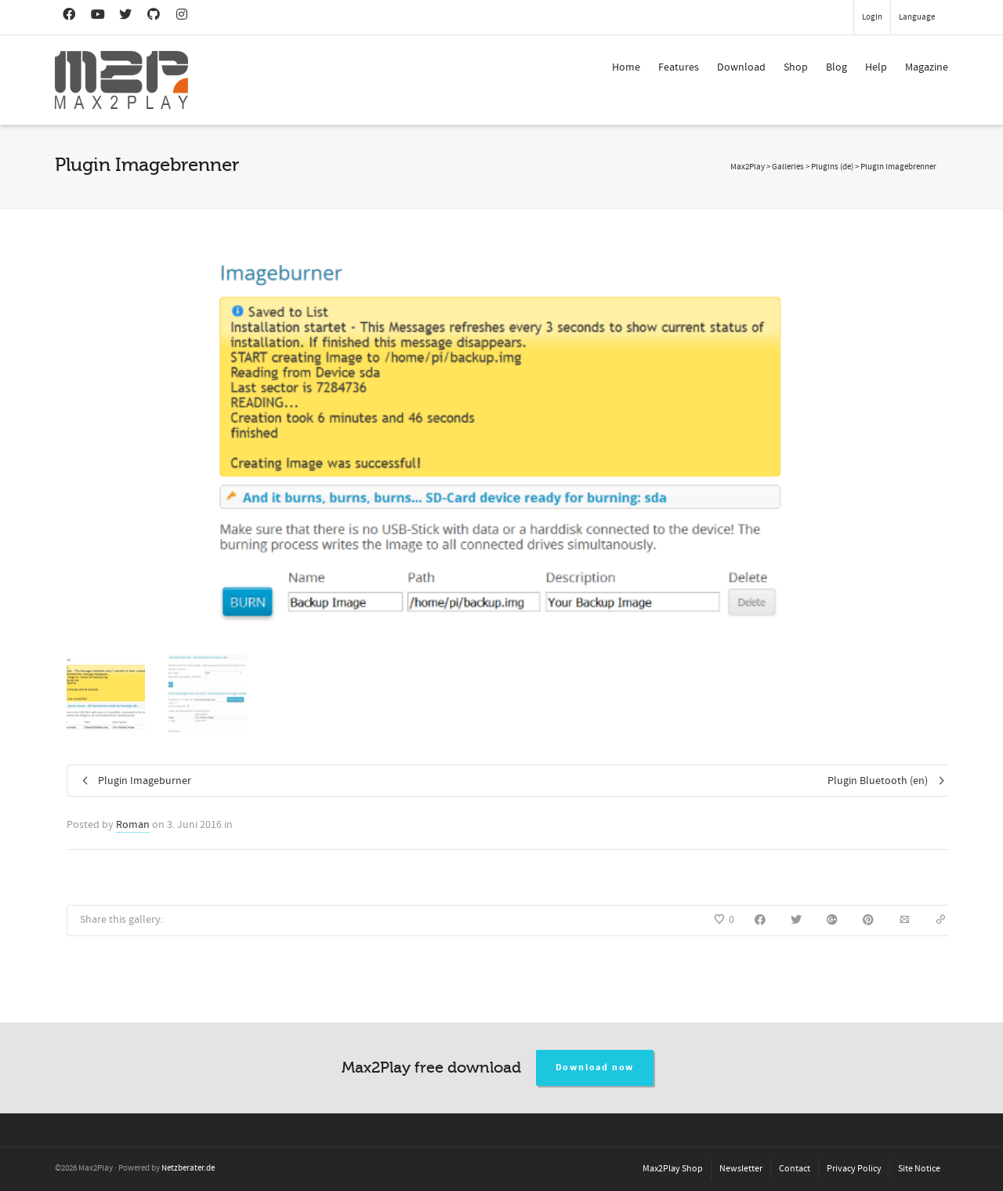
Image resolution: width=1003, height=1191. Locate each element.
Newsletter (740, 1169)
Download (741, 67)
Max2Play (747, 167)
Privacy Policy (854, 1169)
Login (872, 17)
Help (876, 67)
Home (626, 67)
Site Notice (919, 1169)
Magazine (926, 67)
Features (678, 67)
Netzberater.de (188, 1168)
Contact (794, 1169)
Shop (796, 67)
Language (917, 17)
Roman (133, 825)
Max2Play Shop (673, 1169)
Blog (836, 67)
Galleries (788, 167)
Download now (595, 1067)
